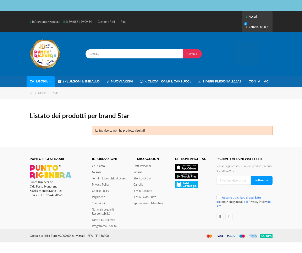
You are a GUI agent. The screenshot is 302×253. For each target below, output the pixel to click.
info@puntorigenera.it (46, 21)
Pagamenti (98, 197)
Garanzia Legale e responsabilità (103, 211)
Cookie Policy (100, 190)
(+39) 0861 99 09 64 (79, 21)
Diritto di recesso (103, 220)
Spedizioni (98, 203)
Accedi (251, 16)
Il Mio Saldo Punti (144, 197)
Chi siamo (98, 166)
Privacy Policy (100, 184)
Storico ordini (142, 178)
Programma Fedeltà (104, 226)
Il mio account (142, 190)
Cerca (192, 54)
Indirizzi (138, 172)
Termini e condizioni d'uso (109, 178)
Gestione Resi (106, 21)
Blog (123, 21)
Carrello (138, 184)
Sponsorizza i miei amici (148, 203)
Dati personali (142, 166)
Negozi (96, 172)
